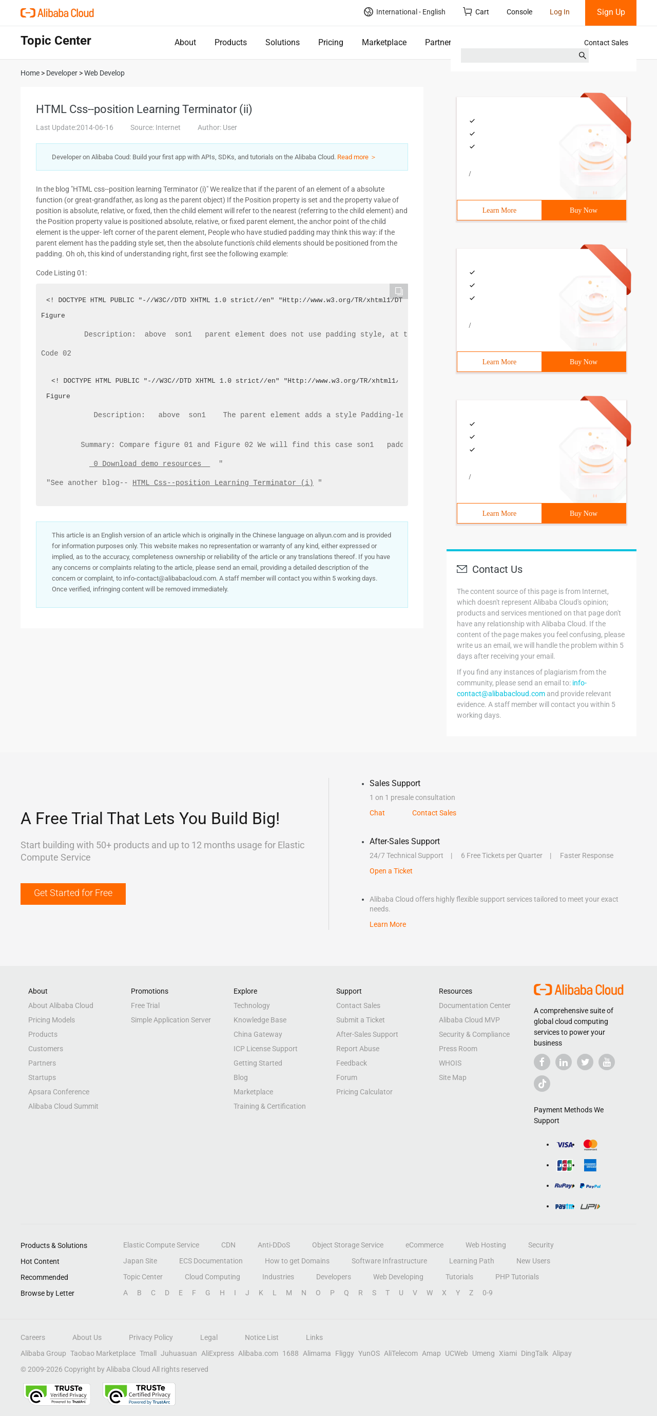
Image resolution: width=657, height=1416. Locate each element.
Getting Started (258, 1063)
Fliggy (344, 1353)
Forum (346, 1077)
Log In (560, 12)
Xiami (508, 1353)
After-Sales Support (367, 1034)
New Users (533, 1261)
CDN (228, 1245)
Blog (241, 1077)
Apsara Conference (58, 1092)
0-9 (487, 1293)
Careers (33, 1337)
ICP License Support (266, 1049)
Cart (476, 11)
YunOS (369, 1353)
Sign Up (611, 12)
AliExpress (217, 1353)
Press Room (458, 1049)
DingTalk (534, 1353)
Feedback (351, 1063)
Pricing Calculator (364, 1092)
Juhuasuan (179, 1353)
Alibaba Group (43, 1353)
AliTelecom (401, 1353)
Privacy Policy (151, 1337)
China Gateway (258, 1034)
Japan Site (140, 1261)
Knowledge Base (260, 1020)
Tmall (148, 1353)
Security (541, 1245)
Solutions (282, 42)
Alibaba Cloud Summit (63, 1106)
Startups (42, 1077)
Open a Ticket (391, 871)
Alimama (317, 1353)
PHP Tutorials (517, 1277)
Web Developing (398, 1277)
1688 (290, 1353)
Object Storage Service (347, 1245)
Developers (333, 1277)
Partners (440, 42)
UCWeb (456, 1353)
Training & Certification (270, 1106)
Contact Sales (606, 43)
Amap (431, 1353)
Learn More (499, 210)
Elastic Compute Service (161, 1245)
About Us (87, 1337)
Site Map (453, 1077)
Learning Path (471, 1261)
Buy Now (583, 210)
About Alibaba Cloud (60, 1005)
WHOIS (450, 1063)
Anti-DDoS (274, 1245)
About (185, 42)
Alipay (562, 1353)
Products (231, 42)
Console (519, 12)
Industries (278, 1277)
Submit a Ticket (360, 1020)
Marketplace (384, 42)
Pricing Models (51, 1020)
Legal (209, 1337)
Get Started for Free (73, 892)
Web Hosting (486, 1245)
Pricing (330, 42)
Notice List (262, 1337)
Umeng (483, 1353)
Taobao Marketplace (103, 1353)
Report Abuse (357, 1049)
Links (314, 1337)
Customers (45, 1049)
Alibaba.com (258, 1353)
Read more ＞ (357, 157)
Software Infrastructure (389, 1261)
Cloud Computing (212, 1277)
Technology (252, 1005)
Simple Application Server (171, 1020)
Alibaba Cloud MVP (469, 1020)
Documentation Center (475, 1005)
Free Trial (145, 1005)
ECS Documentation (211, 1261)
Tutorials (459, 1277)
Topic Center (143, 1277)
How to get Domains (297, 1261)
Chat (377, 813)
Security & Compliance (474, 1034)
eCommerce (424, 1245)
